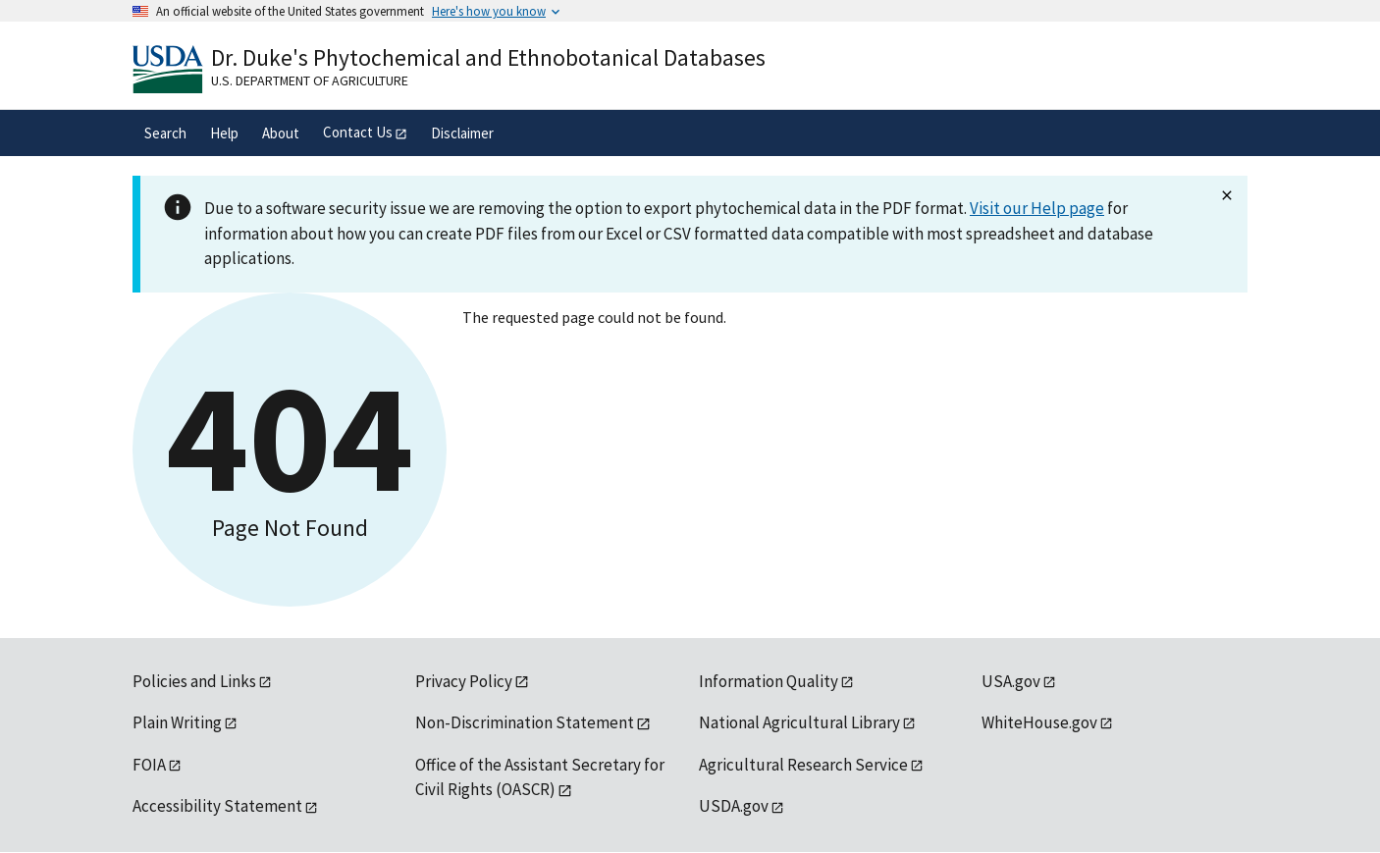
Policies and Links (194, 681)
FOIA (149, 764)
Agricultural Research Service (803, 764)
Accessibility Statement (217, 806)
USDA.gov (734, 806)
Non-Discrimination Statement (524, 722)
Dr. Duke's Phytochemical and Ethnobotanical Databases (488, 57)
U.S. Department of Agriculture (309, 80)
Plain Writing (177, 722)
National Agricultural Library (799, 722)
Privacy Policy (463, 681)
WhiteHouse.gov (1039, 722)
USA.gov (1011, 681)
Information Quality (768, 681)
